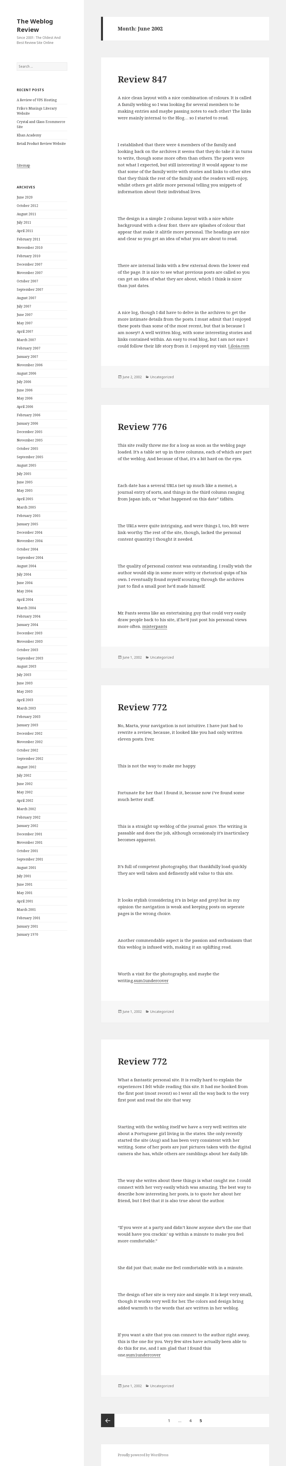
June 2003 (25, 683)
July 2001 (24, 876)
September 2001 (30, 859)
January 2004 (27, 624)
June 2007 (25, 314)
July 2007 (24, 306)
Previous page (107, 1420)
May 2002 (25, 792)
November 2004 (30, 540)
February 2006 (28, 415)
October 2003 (27, 649)
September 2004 (30, 557)
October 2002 (27, 750)
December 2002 (29, 733)
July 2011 (24, 222)
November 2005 (30, 440)
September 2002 (30, 758)
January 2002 (27, 825)
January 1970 (27, 934)
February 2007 (28, 348)
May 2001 (25, 892)
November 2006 (30, 365)
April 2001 (25, 901)
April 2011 (25, 230)
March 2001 (26, 909)
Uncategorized (162, 377)
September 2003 (30, 658)
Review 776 (142, 426)
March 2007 (26, 339)
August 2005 (26, 465)
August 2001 (26, 867)
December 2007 (29, 264)
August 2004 (26, 566)
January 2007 (27, 356)
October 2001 (27, 850)
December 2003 (29, 633)
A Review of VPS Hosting (37, 100)
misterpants (154, 626)
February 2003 (28, 716)
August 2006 (26, 373)
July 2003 (24, 674)
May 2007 (25, 323)
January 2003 (27, 725)
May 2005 (25, 490)
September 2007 (30, 289)
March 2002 (26, 809)
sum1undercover (151, 980)
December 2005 (29, 431)
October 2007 (27, 281)
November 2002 (30, 741)
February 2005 (28, 515)
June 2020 (25, 197)
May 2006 (25, 398)
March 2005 (26, 507)
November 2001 (30, 842)
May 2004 (25, 591)
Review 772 (142, 707)
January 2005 (27, 524)
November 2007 (30, 272)
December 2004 (29, 532)
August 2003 (26, 666)
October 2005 (27, 448)
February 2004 (28, 616)
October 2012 (27, 205)
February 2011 (28, 239)
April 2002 (25, 800)
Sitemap (23, 165)
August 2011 (26, 214)
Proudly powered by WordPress (143, 1455)
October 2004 (27, 549)
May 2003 (25, 691)
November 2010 (30, 247)
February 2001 (28, 918)
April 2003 (25, 699)
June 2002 (25, 783)
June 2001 (25, 884)
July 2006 (24, 381)
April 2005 (25, 498)
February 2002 (28, 817)
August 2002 (26, 767)
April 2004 (25, 599)
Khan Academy (29, 135)
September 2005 (30, 457)
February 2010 (28, 256)
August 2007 (26, 297)
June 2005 (25, 482)
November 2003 (30, 641)
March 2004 (26, 608)
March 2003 (26, 708)
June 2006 (25, 390)
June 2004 (25, 582)
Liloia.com (238, 346)
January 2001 (27, 926)
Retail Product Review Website (41, 143)
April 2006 (25, 406)
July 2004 (24, 574)
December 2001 (29, 834)
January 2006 (27, 423)
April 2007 (25, 331)
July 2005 (24, 473)
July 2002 (24, 775)
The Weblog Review (35, 25)
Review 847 (142, 79)
